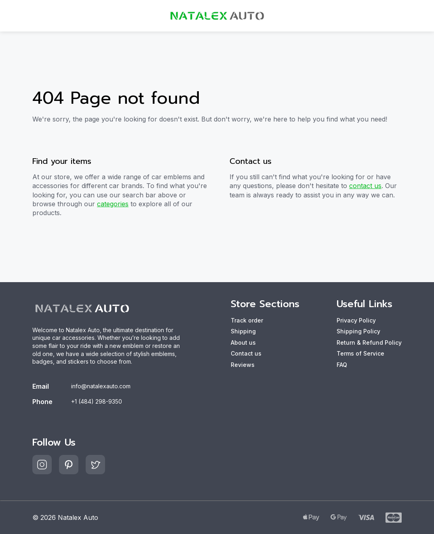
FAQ (342, 364)
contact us (365, 186)
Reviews (243, 364)
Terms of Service (360, 353)
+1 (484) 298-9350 (96, 401)
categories (113, 204)
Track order (247, 320)
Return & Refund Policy (369, 342)
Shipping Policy (358, 331)
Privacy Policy (356, 320)
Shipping (243, 331)
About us (243, 342)
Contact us (246, 353)
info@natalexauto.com (101, 386)
